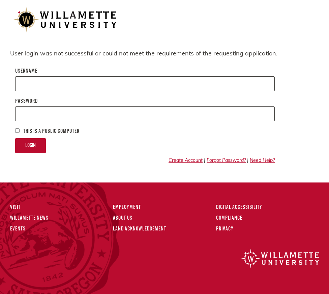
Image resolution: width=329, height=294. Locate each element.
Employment (127, 207)
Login (30, 145)
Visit (15, 207)
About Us (122, 218)
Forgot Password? (226, 160)
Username (26, 71)
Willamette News (29, 218)
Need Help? (262, 160)
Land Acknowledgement (139, 229)
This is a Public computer (47, 131)
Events (18, 229)
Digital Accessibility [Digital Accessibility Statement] (239, 207)
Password (26, 101)
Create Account (186, 160)
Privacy (225, 229)
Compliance (229, 218)
